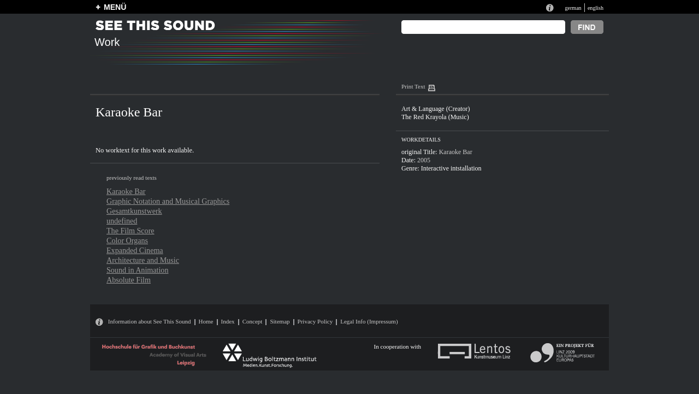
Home (206, 321)
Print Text (413, 86)
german (573, 8)
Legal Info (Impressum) (369, 321)
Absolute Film (128, 279)
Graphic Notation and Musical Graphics (167, 201)
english (595, 8)
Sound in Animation (137, 270)
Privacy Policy (315, 321)
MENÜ (115, 7)
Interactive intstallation (451, 168)
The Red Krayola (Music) (435, 117)
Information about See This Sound (149, 321)
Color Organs (127, 240)
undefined (121, 220)
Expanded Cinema (134, 250)
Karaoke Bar (126, 191)
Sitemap (279, 321)
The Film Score (130, 230)
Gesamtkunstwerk (134, 211)
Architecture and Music (142, 260)
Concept (252, 321)
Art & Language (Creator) (435, 109)
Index (228, 321)
